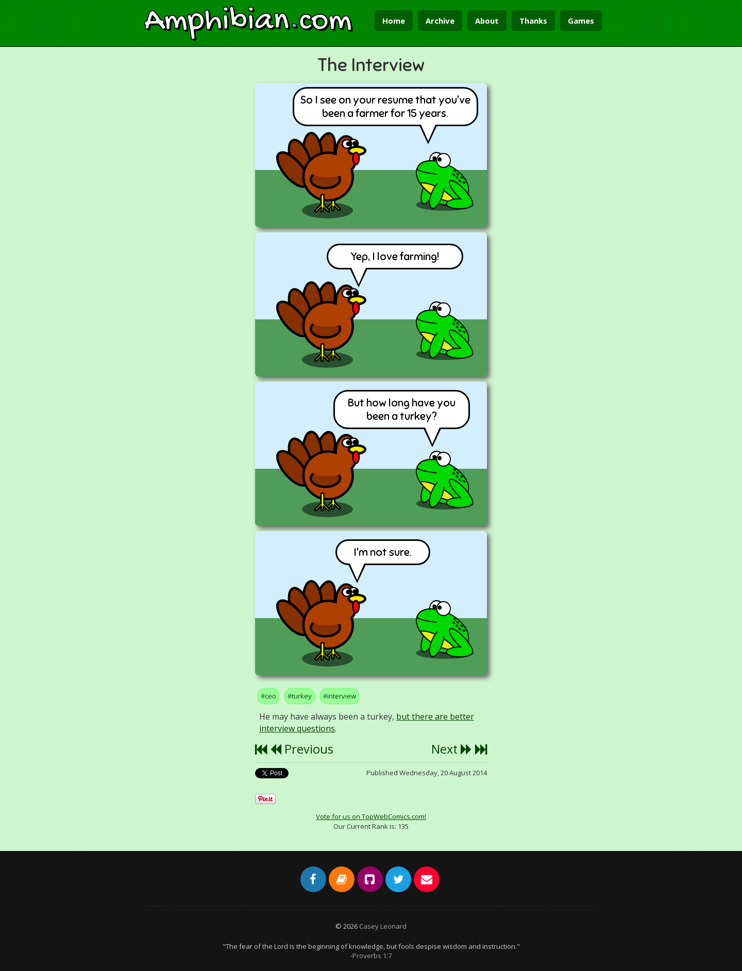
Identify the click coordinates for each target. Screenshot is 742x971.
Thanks (533, 20)
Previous (301, 749)
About (487, 20)
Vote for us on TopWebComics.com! (371, 816)
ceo (270, 696)
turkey (302, 696)
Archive (440, 20)
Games (581, 20)
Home (393, 20)
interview (341, 696)
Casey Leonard (383, 926)
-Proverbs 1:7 (371, 955)
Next (451, 749)
